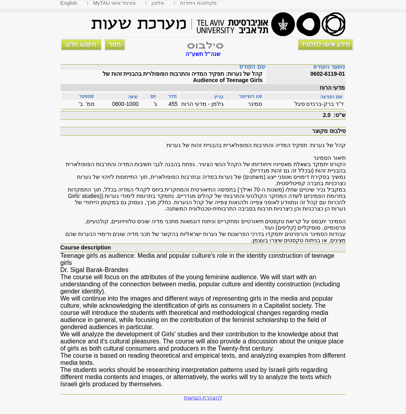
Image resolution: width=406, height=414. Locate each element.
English (68, 3)
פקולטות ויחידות (198, 3)
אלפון (157, 3)
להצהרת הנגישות (203, 398)
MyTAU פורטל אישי (114, 3)
